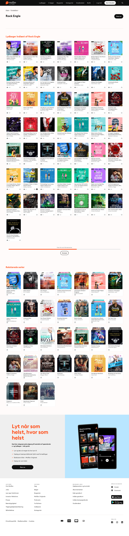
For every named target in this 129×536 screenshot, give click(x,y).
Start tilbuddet (110, 3)
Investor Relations (12, 496)
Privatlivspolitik (11, 521)
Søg (35, 486)
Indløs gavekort (78, 496)
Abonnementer (78, 490)
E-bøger (51, 3)
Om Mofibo (9, 486)
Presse (8, 500)
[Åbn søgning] (122, 3)
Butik (89, 3)
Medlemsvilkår (22, 521)
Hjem (7, 10)
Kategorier (69, 3)
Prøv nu (118, 16)
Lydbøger (42, 3)
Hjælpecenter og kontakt (81, 486)
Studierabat (80, 3)
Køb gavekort (77, 493)
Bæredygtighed (11, 503)
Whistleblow (10, 510)
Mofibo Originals (39, 496)
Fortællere (14, 10)
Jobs (7, 490)
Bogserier (60, 3)
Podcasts (37, 500)
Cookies (31, 521)
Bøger (36, 490)
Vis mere (64, 253)
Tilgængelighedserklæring (14, 507)
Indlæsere (37, 507)
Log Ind (99, 3)
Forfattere (37, 503)
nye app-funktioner (12, 493)
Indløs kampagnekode (80, 500)
